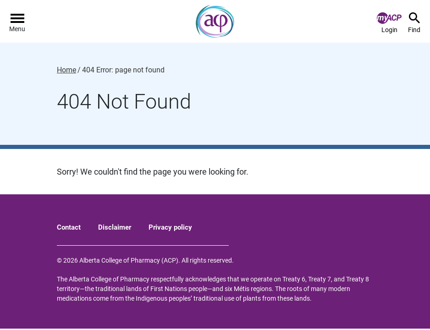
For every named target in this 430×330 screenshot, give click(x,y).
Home (66, 70)
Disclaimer (114, 227)
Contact (69, 227)
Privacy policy (170, 227)
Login (389, 22)
